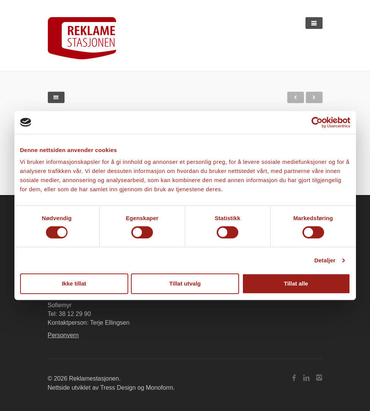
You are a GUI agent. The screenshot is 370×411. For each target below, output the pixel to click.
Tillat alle (296, 283)
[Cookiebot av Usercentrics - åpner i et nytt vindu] (317, 122)
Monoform (159, 387)
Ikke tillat (74, 283)
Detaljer (324, 260)
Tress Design (118, 387)
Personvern (63, 335)
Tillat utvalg (185, 283)
